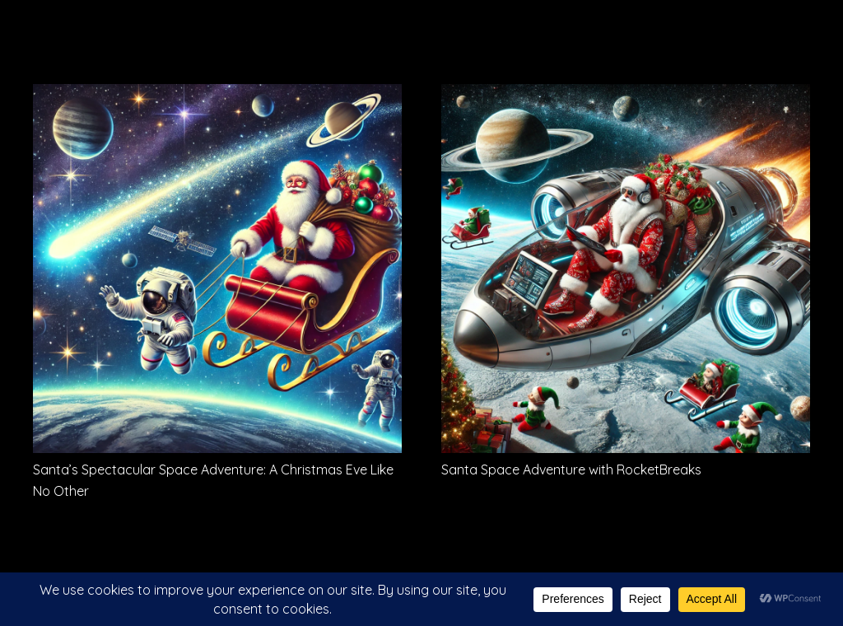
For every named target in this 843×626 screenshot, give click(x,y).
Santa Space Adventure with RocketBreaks (571, 469)
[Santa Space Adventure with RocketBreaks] (625, 95)
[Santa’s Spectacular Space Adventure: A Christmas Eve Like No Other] (217, 95)
